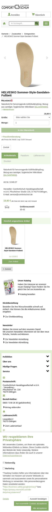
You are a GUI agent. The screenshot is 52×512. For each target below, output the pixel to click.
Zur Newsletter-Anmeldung (15, 339)
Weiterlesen (8, 110)
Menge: (4, 123)
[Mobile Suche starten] (37, 23)
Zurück (6, 147)
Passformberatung (11, 137)
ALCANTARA (41, 107)
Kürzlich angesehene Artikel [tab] (17, 221)
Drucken (7, 161)
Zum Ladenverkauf (12, 426)
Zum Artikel (13, 261)
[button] (5, 64)
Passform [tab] (25, 155)
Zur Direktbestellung (13, 316)
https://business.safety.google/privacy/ (19, 487)
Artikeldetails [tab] (10, 155)
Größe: (4, 117)
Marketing (8, 468)
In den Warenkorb (26, 130)
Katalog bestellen (26, 294)
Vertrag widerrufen (12, 407)
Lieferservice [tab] (39, 155)
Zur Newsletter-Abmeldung (15, 342)
